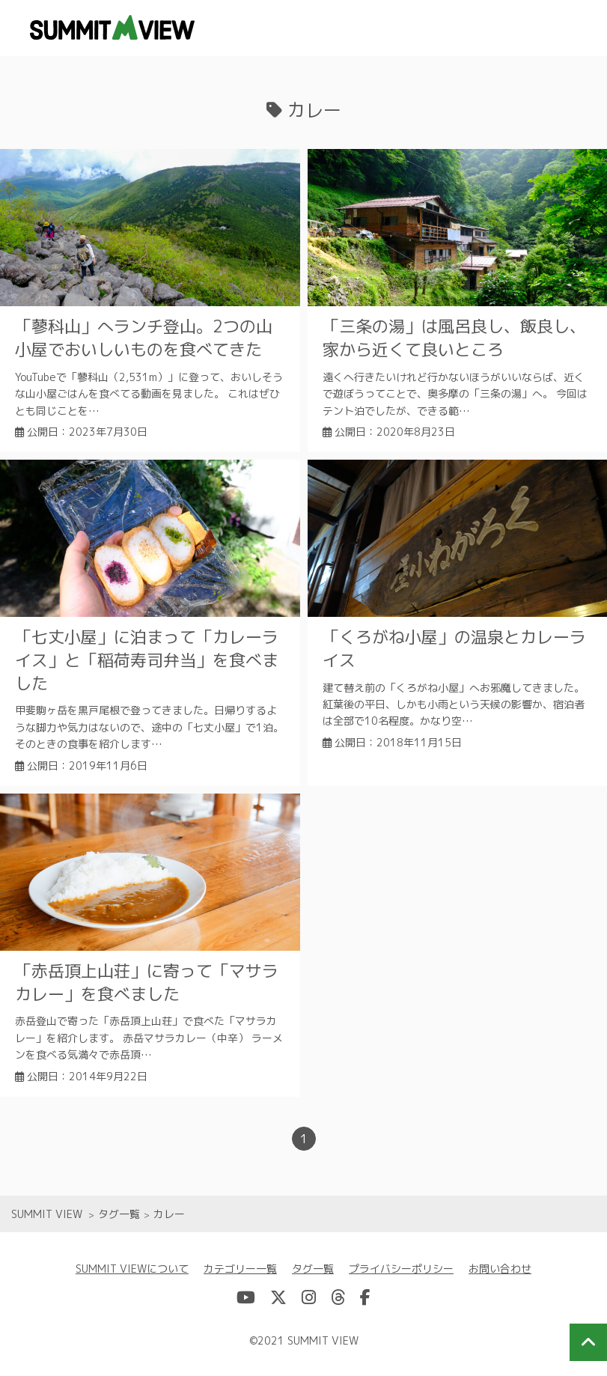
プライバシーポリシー (401, 1268)
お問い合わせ (500, 1268)
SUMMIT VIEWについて (132, 1268)
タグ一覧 (313, 1268)
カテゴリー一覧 (240, 1268)
